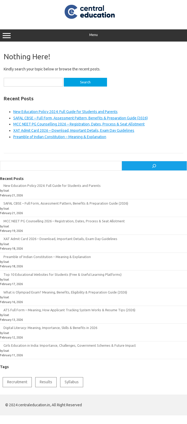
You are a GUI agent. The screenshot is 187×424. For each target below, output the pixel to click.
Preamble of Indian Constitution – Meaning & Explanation (59, 137)
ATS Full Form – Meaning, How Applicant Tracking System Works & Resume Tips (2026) (69, 310)
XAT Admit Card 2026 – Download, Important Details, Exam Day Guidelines (73, 130)
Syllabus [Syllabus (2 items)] (72, 382)
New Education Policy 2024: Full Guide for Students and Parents (65, 112)
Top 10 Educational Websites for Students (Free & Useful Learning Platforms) (62, 274)
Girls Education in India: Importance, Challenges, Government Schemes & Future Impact (69, 345)
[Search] (154, 166)
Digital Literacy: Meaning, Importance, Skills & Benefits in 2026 (50, 328)
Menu (93, 35)
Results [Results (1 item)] (46, 382)
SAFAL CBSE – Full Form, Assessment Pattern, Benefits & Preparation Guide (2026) (80, 118)
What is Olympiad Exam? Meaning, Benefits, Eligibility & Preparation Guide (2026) (65, 292)
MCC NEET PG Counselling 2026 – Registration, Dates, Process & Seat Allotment (79, 124)
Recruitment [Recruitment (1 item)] (17, 382)
